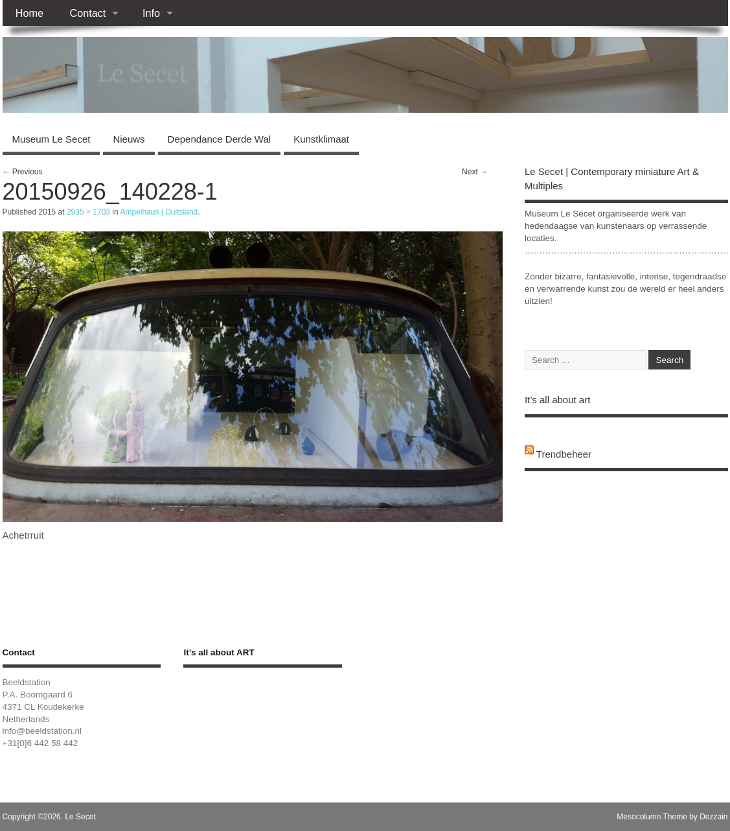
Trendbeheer (563, 454)
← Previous (23, 171)
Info (151, 13)
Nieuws (128, 139)
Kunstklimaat (321, 139)
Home (29, 13)
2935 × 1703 (88, 212)
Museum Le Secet (51, 139)
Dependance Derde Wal (219, 139)
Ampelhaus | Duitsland (159, 212)
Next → (475, 171)
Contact (87, 13)
